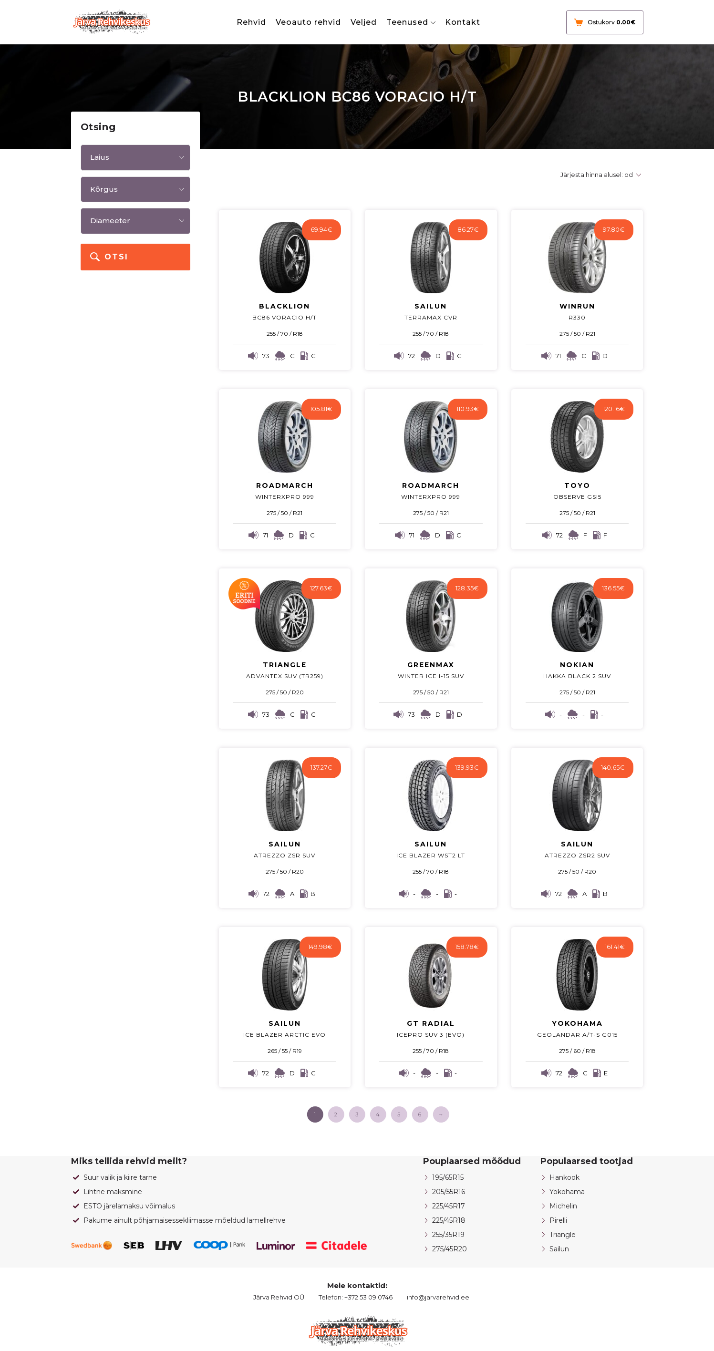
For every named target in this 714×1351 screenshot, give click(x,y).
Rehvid (251, 22)
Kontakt (462, 22)
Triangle (562, 1234)
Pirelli (558, 1220)
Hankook (564, 1177)
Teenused (407, 22)
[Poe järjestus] (599, 175)
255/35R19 (448, 1234)
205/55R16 (448, 1191)
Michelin (563, 1206)
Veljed (364, 22)
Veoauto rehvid (308, 22)
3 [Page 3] (356, 1114)
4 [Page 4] (378, 1114)
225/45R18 (449, 1220)
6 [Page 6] (419, 1114)
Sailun (559, 1249)
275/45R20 (449, 1249)
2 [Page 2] (335, 1114)
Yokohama (567, 1191)
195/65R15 (448, 1177)
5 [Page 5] (398, 1114)
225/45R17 (448, 1206)
